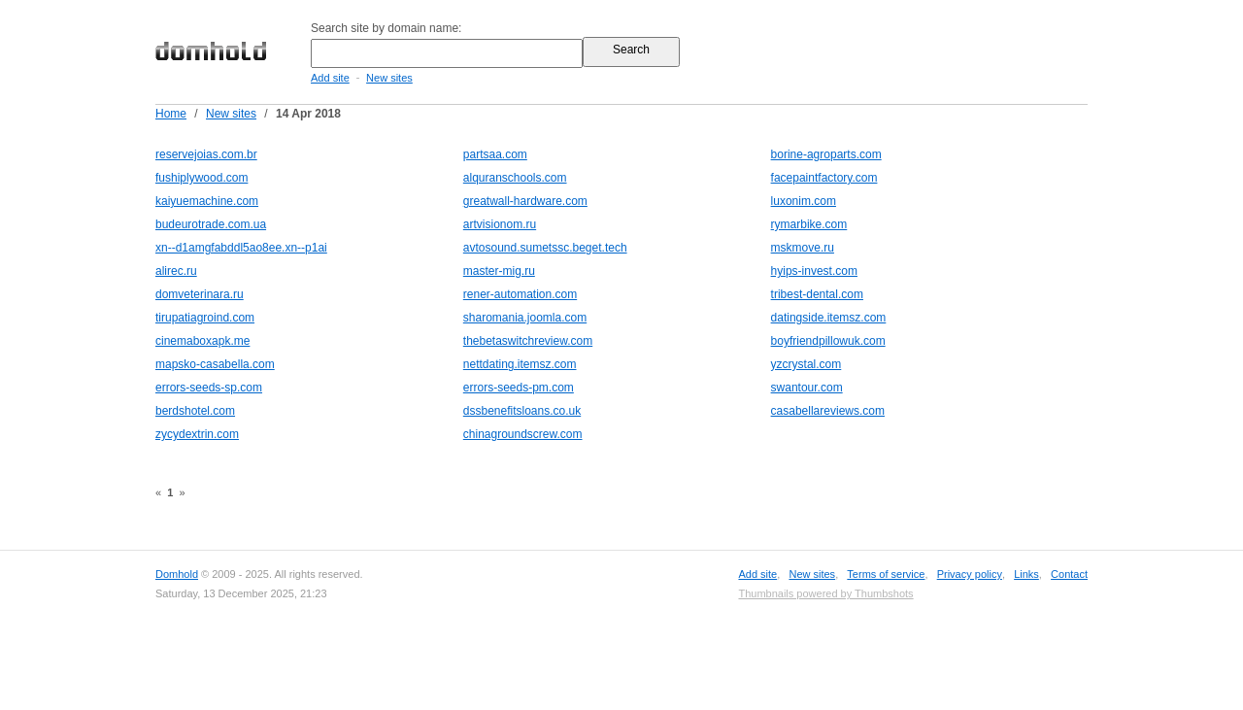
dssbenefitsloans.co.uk (522, 411)
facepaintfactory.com (824, 178)
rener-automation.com (520, 294)
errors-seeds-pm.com (518, 387)
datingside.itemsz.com (829, 317)
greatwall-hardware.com (525, 201)
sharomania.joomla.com (525, 317)
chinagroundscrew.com (523, 434)
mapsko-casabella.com (215, 364)
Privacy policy (969, 574)
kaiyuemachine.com (206, 201)
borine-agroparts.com (826, 154)
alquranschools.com (515, 178)
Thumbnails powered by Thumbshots (825, 593)
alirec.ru (176, 271)
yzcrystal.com (806, 364)
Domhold (176, 574)
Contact (1069, 574)
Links (1026, 574)
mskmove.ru (802, 247)
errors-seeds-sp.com (208, 387)
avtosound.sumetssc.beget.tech (545, 247)
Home (170, 113)
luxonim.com (803, 201)
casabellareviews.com (828, 411)
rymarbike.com (809, 224)
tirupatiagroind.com (204, 317)
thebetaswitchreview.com (527, 341)
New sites (389, 78)
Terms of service (885, 574)
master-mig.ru (499, 271)
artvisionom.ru (499, 224)
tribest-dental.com (817, 294)
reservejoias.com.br (206, 154)
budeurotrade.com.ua (210, 224)
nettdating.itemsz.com (520, 364)
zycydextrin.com (197, 434)
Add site (330, 78)
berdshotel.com (195, 411)
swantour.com (807, 387)
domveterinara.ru (199, 294)
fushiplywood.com (201, 178)
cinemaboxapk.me (202, 341)
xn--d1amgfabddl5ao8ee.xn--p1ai (241, 247)
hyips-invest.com (814, 271)
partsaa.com (495, 154)
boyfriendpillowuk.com (828, 341)
